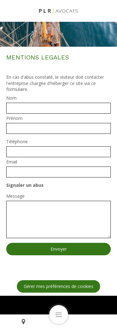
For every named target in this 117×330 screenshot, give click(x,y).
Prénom (14, 118)
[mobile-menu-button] (59, 314)
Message (15, 196)
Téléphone (17, 141)
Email (11, 162)
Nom (11, 98)
